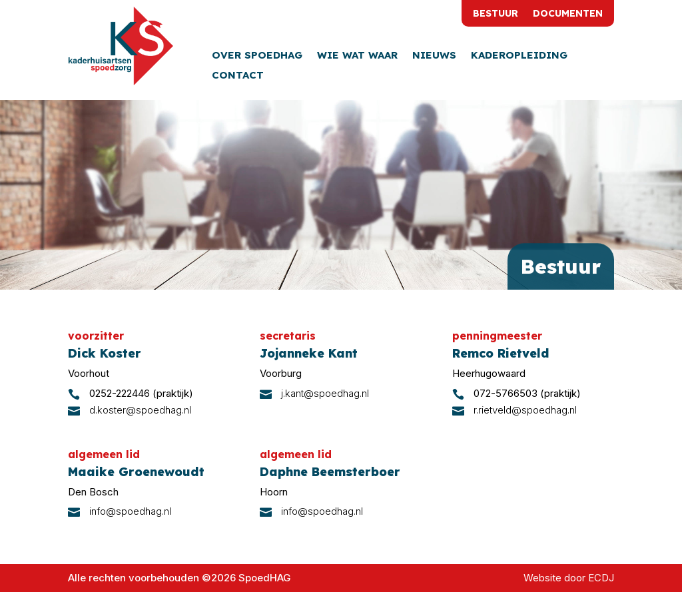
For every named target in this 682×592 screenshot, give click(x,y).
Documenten (568, 14)
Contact (238, 76)
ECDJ (601, 577)
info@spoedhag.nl (130, 511)
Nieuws (434, 56)
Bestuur (495, 14)
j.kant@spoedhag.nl (325, 393)
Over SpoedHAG (257, 56)
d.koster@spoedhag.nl (140, 410)
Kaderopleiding (519, 56)
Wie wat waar (357, 56)
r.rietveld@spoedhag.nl (525, 410)
